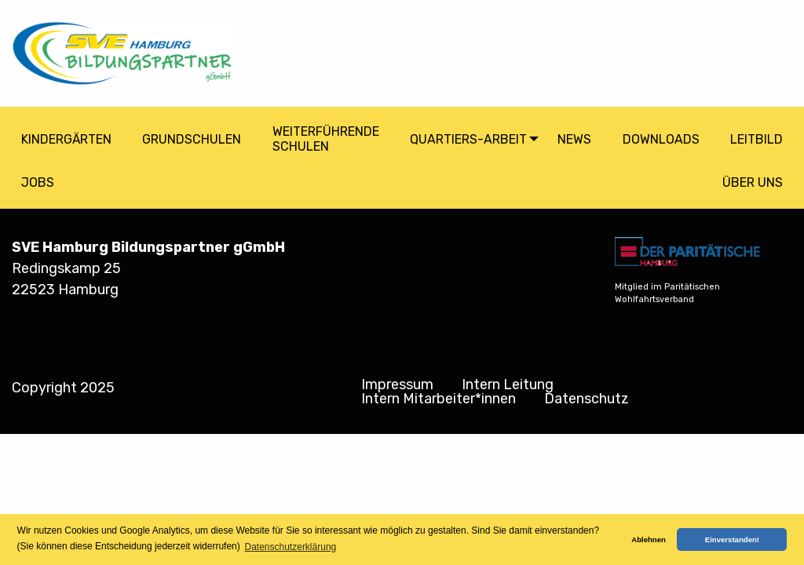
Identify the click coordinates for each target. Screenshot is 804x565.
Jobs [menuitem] (37, 182)
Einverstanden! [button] (732, 539)
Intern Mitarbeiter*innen (438, 399)
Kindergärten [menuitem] (66, 139)
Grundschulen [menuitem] (191, 139)
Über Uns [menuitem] (752, 182)
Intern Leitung (508, 384)
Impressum (397, 384)
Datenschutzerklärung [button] (291, 546)
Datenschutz (586, 399)
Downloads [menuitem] (661, 139)
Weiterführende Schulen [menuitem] (325, 139)
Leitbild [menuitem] (756, 139)
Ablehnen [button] (648, 539)
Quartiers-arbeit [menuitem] (468, 139)
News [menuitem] (574, 139)
